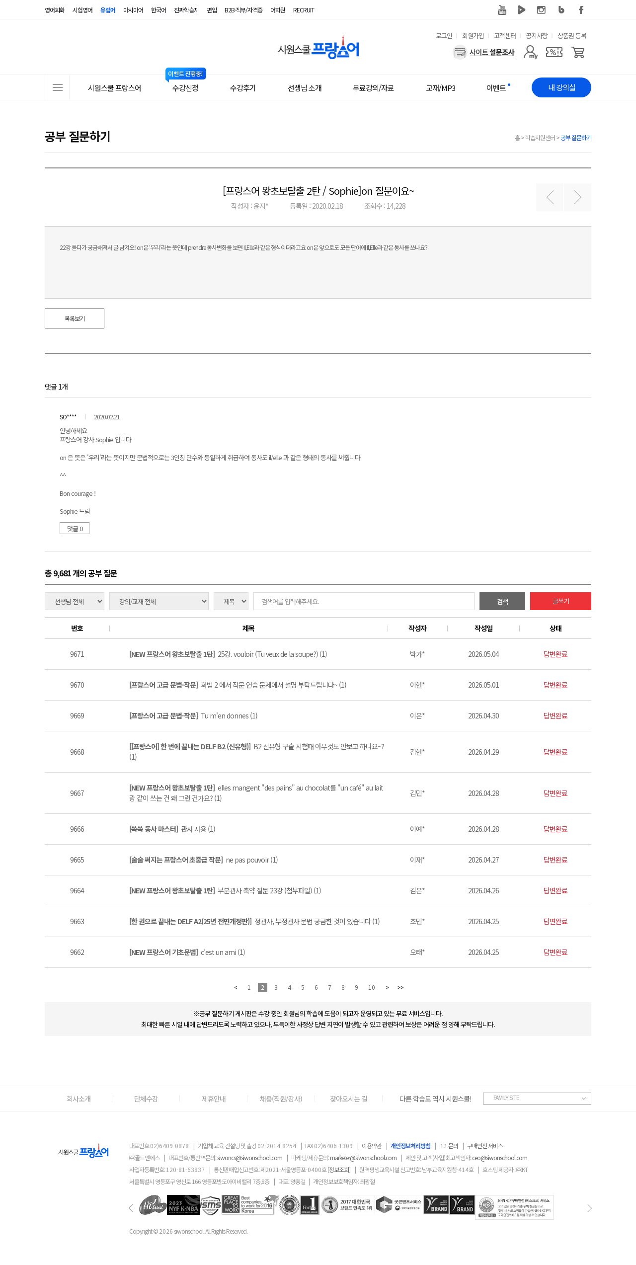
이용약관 (372, 1145)
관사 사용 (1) (172, 829)
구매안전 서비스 (485, 1145)
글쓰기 (561, 601)
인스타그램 (542, 10)
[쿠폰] (554, 52)
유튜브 (502, 10)
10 (371, 987)
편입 (212, 9)
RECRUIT (303, 9)
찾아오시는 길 (348, 1099)
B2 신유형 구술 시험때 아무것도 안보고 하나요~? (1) (256, 751)
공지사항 (537, 35)
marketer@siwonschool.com (363, 1157)
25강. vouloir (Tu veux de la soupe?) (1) (228, 654)
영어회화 (55, 9)
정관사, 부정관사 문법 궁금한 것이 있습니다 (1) (254, 921)
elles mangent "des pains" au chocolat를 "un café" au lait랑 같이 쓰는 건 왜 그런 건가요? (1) (256, 793)
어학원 (277, 9)
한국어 (158, 9)
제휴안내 (214, 1099)
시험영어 (82, 9)
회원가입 (473, 35)
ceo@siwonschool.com (499, 1157)
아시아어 (133, 9)
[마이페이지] (530, 52)
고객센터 (505, 35)
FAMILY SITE (506, 1097)
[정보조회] (338, 1169)
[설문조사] (484, 52)
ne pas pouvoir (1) (203, 860)
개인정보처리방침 (410, 1145)
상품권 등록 (571, 35)
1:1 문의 (449, 1145)
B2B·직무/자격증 (243, 9)
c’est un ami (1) (187, 952)
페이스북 (581, 10)
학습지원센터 (540, 137)
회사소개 (78, 1099)
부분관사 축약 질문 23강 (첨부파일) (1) (225, 890)
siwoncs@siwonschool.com (249, 1157)
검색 (502, 601)
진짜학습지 (186, 9)
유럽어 (107, 9)
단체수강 (146, 1099)
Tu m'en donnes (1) (193, 715)
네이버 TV (522, 10)
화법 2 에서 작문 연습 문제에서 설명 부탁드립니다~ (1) (237, 685)
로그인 (444, 35)
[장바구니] (578, 52)
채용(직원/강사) (281, 1099)
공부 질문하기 (575, 137)
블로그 (561, 10)
